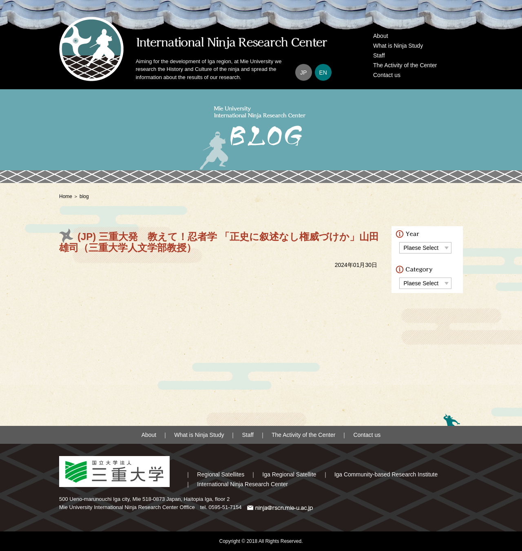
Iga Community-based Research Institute (386, 474)
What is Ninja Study (398, 45)
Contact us (386, 75)
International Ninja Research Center (242, 484)
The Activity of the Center (405, 65)
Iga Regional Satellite (289, 474)
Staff (379, 55)
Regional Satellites (220, 474)
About (380, 36)
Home (65, 196)
